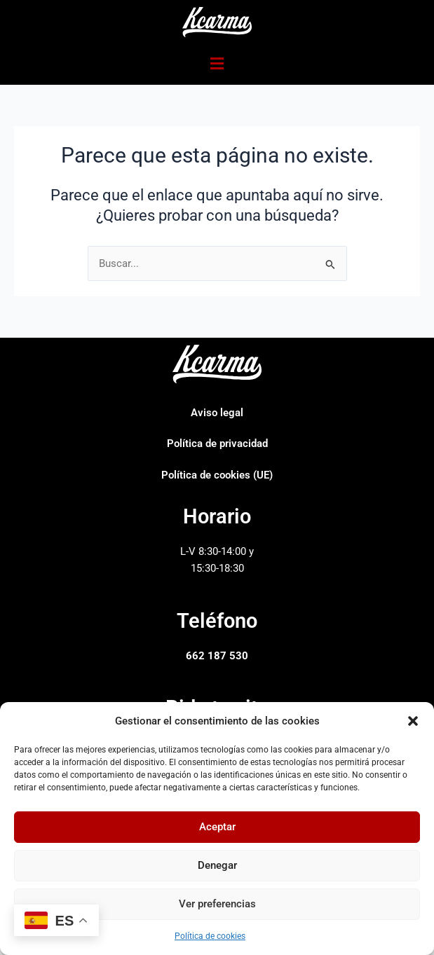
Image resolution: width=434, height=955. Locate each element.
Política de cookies (210, 936)
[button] (413, 721)
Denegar (217, 865)
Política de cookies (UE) (217, 475)
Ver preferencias (217, 904)
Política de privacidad (217, 443)
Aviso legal (217, 412)
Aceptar (217, 826)
